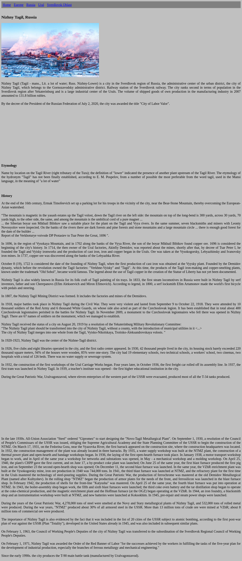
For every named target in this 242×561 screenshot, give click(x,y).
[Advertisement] (102, 136)
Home (7, 5)
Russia (30, 5)
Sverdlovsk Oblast (59, 5)
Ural (41, 5)
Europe (19, 5)
